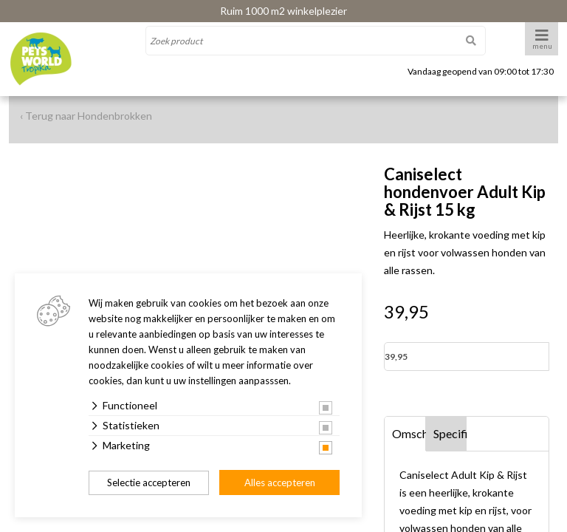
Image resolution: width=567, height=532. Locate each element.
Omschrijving (409, 433)
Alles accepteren (279, 482)
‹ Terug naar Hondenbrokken (86, 115)
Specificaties (450, 433)
